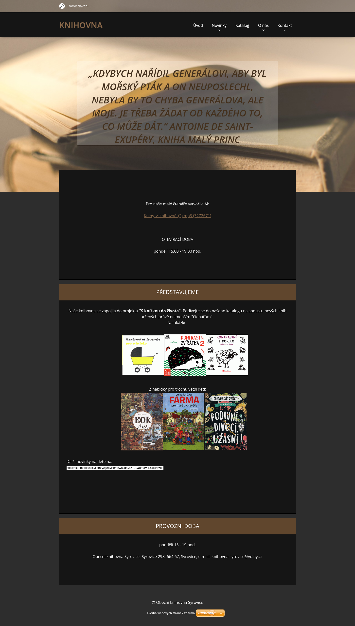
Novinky (219, 27)
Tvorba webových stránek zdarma (171, 613)
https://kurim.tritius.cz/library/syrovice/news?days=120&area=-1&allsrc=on (115, 468)
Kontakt (285, 27)
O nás (263, 27)
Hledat (62, 5)
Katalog (242, 25)
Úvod (198, 25)
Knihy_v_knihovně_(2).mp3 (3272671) (177, 215)
